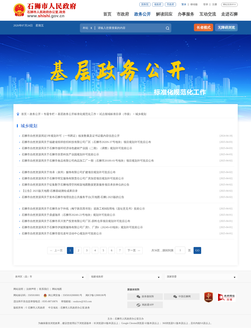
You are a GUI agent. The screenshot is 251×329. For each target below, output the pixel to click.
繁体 (183, 4)
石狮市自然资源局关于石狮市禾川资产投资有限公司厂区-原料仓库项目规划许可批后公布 (76, 221)
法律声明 (31, 290)
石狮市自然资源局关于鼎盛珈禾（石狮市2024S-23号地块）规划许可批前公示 (68, 214)
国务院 (145, 4)
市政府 (170, 4)
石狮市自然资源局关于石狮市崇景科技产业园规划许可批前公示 (60, 154)
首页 (107, 14)
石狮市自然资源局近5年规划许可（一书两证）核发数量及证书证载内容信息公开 (71, 135)
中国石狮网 (182, 298)
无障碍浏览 (226, 27)
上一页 (56, 250)
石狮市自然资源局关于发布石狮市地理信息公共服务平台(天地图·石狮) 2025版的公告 (73, 197)
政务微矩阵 (145, 298)
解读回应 (164, 14)
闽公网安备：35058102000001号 (62, 296)
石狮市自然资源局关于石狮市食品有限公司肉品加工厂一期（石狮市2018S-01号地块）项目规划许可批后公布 (88, 160)
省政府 (157, 4)
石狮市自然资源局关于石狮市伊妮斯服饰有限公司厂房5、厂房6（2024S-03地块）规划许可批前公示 (82, 227)
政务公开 (142, 14)
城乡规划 (140, 114)
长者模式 (203, 27)
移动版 (194, 4)
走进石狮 (229, 14)
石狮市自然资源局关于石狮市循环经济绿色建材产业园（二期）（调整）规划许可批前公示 (77, 148)
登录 (205, 4)
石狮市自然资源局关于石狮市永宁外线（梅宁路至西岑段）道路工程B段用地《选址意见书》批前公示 (83, 208)
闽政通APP (145, 306)
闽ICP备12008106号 (96, 296)
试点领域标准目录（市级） (115, 114)
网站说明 (18, 290)
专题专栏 (49, 114)
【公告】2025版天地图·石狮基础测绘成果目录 (50, 190)
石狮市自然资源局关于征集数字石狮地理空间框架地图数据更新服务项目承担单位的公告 (75, 184)
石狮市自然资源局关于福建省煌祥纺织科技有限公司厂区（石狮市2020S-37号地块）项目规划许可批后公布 (86, 142)
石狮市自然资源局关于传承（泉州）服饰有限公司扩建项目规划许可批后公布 (69, 172)
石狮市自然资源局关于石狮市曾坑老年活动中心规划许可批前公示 (62, 233)
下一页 (133, 250)
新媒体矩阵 (133, 291)
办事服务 (186, 14)
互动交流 (207, 14)
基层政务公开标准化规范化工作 (77, 114)
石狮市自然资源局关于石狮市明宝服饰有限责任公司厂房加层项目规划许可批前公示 (73, 178)
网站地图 (57, 290)
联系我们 (44, 290)
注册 (214, 4)
